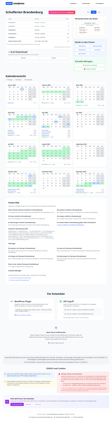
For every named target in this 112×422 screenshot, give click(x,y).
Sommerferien (82, 53)
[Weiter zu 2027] (104, 12)
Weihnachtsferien (97, 46)
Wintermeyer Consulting (57, 414)
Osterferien (97, 50)
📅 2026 (23, 58)
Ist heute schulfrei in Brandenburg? (19, 280)
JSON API (28, 404)
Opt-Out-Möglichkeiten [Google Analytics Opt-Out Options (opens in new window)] (30, 375)
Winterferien (82, 50)
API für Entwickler (77, 417)
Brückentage (87, 3)
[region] (38, 31)
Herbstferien (82, 46)
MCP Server (38, 404)
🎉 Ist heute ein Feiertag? (90, 65)
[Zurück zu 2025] (83, 12)
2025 (88, 12)
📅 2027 (54, 58)
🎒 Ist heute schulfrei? (90, 69)
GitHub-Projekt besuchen (56, 343)
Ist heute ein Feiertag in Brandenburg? (20, 278)
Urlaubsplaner (101, 3)
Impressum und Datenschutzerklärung (40, 417)
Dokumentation (17, 404)
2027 (99, 12)
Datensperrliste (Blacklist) (62, 417)
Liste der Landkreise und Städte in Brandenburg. (70, 225)
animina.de (70, 12)
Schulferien (74, 3)
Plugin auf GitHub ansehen (22, 315)
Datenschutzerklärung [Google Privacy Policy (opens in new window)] (13, 375)
